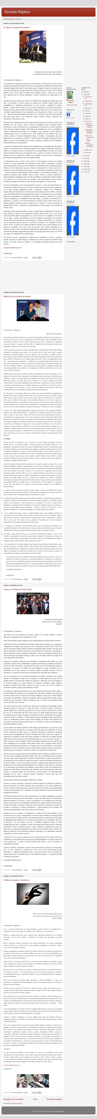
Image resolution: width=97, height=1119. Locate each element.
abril (86, 119)
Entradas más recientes (14, 1099)
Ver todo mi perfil (72, 105)
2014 (85, 164)
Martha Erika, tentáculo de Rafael (17, 296)
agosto (87, 108)
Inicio (35, 1099)
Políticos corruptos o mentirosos (17, 880)
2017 (85, 156)
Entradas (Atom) (17, 1103)
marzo (87, 121)
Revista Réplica (17, 12)
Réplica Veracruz (71, 164)
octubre (87, 101)
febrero (87, 150)
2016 (85, 158)
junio (87, 113)
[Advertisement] (33, 276)
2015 (85, 161)
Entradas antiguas (54, 1099)
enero (87, 152)
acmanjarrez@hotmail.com (13, 247)
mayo (87, 116)
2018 (85, 94)
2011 (85, 172)
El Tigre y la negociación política (17, 28)
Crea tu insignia (70, 117)
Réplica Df (69, 112)
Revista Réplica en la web (12, 19)
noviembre (88, 97)
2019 (85, 92)
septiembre (88, 104)
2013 (85, 166)
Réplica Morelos (71, 205)
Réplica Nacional (71, 126)
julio (86, 111)
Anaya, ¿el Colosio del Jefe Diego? (18, 589)
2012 (85, 169)
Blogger (61, 1111)
